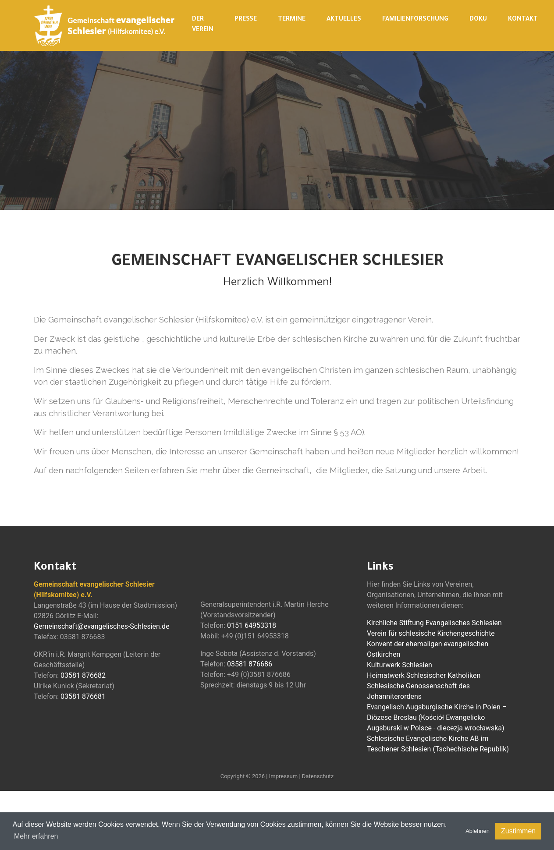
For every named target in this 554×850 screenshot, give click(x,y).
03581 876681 (83, 696)
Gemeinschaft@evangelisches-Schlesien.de (102, 626)
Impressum (283, 776)
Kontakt (523, 19)
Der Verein (202, 25)
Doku (478, 19)
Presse (245, 19)
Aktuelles (344, 19)
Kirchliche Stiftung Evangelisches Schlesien (434, 623)
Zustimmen (518, 831)
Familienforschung (415, 19)
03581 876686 (249, 664)
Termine (291, 19)
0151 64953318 (251, 625)
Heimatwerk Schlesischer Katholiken (423, 675)
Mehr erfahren (36, 836)
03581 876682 (83, 675)
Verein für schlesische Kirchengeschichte (431, 633)
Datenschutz (318, 776)
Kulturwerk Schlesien (399, 665)
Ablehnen (477, 831)
